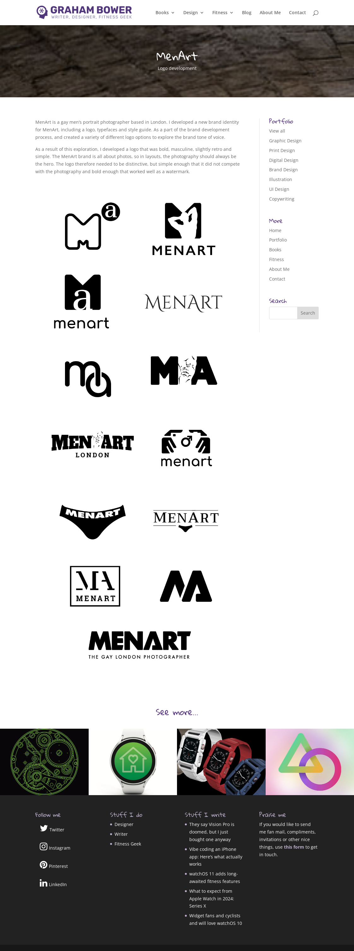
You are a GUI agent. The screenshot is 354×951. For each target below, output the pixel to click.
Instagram (55, 846)
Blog (246, 12)
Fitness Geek (128, 844)
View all (277, 131)
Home (275, 230)
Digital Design (283, 160)
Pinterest (54, 864)
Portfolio (278, 240)
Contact (297, 12)
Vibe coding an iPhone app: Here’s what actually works (215, 856)
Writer (121, 834)
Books (162, 12)
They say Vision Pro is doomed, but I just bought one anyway (211, 831)
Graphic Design (285, 141)
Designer (124, 824)
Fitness (219, 12)
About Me (270, 12)
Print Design (282, 150)
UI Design (279, 189)
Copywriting (281, 199)
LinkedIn (53, 883)
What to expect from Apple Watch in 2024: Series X (211, 898)
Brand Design (283, 170)
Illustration (280, 179)
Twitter (52, 828)
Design (190, 12)
